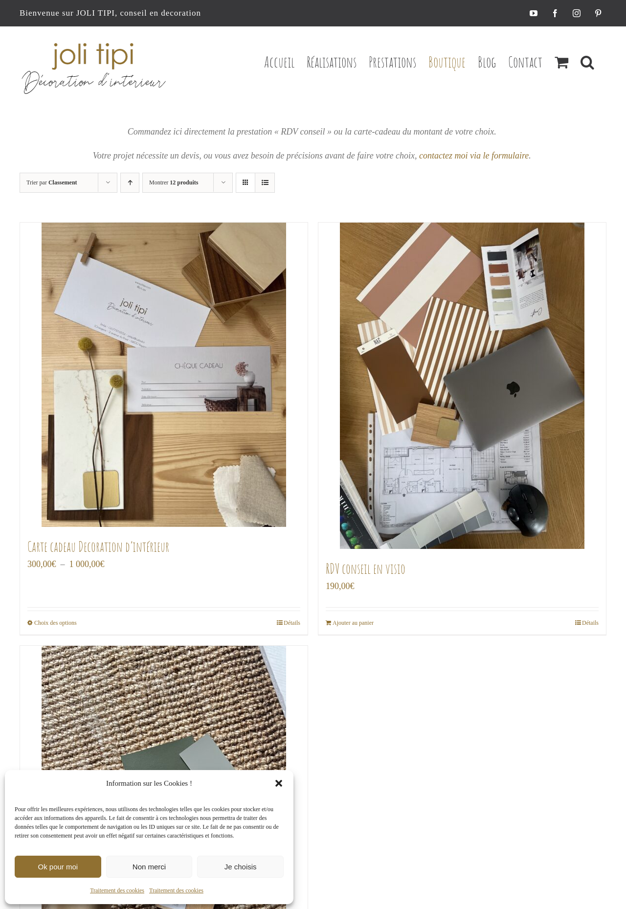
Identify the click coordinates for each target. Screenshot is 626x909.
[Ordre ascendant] (129, 183)
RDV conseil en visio (365, 568)
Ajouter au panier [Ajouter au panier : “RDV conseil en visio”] (353, 622)
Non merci (149, 867)
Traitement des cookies (117, 890)
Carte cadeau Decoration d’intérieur (98, 546)
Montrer (173, 182)
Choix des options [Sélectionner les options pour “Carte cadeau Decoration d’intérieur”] (55, 622)
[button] (279, 783)
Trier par (51, 182)
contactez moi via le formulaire (474, 155)
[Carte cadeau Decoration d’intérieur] (164, 375)
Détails (292, 622)
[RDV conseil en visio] (462, 386)
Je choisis (240, 867)
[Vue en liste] (264, 182)
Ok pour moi (58, 867)
